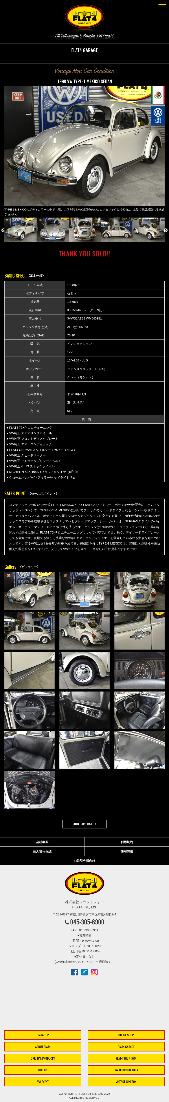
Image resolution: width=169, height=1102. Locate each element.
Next (165, 230)
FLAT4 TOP (43, 1035)
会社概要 (42, 842)
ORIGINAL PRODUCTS (43, 1058)
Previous (3, 230)
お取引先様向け (84, 860)
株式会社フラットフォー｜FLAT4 (84, 18)
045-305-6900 (87, 922)
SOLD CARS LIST (82, 824)
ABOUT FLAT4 (43, 1047)
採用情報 (127, 851)
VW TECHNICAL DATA (126, 1070)
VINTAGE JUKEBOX (126, 1082)
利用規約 (127, 842)
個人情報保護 (42, 851)
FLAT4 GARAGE (126, 1047)
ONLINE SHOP (126, 1035)
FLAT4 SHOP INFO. (126, 1058)
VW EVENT (43, 1082)
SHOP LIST (43, 1070)
